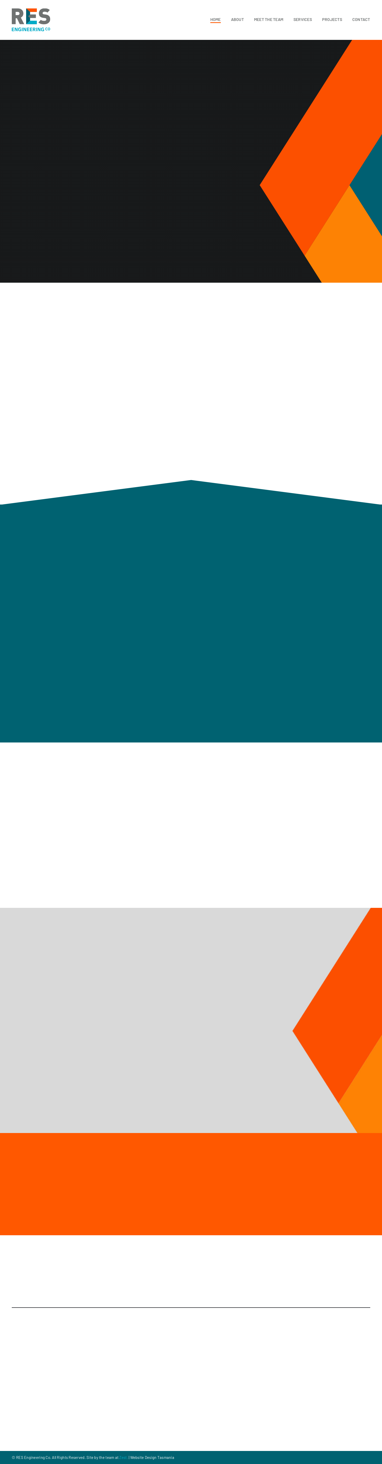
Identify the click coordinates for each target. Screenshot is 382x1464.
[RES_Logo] (31, 11)
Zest (123, 1457)
